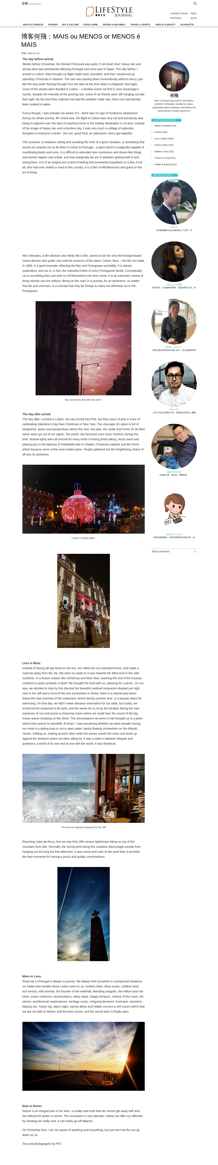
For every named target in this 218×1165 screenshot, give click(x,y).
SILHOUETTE (187, 24)
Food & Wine (164, 145)
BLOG (194, 18)
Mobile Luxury (164, 151)
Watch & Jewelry (165, 125)
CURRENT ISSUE (179, 13)
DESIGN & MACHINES (114, 24)
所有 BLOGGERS (161, 551)
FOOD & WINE (90, 24)
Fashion (161, 132)
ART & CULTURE (70, 24)
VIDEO (193, 13)
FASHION (52, 24)
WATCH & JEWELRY (33, 24)
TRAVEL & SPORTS (140, 24)
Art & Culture (164, 138)
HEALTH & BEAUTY (165, 24)
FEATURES (176, 18)
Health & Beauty (166, 164)
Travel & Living (165, 158)
